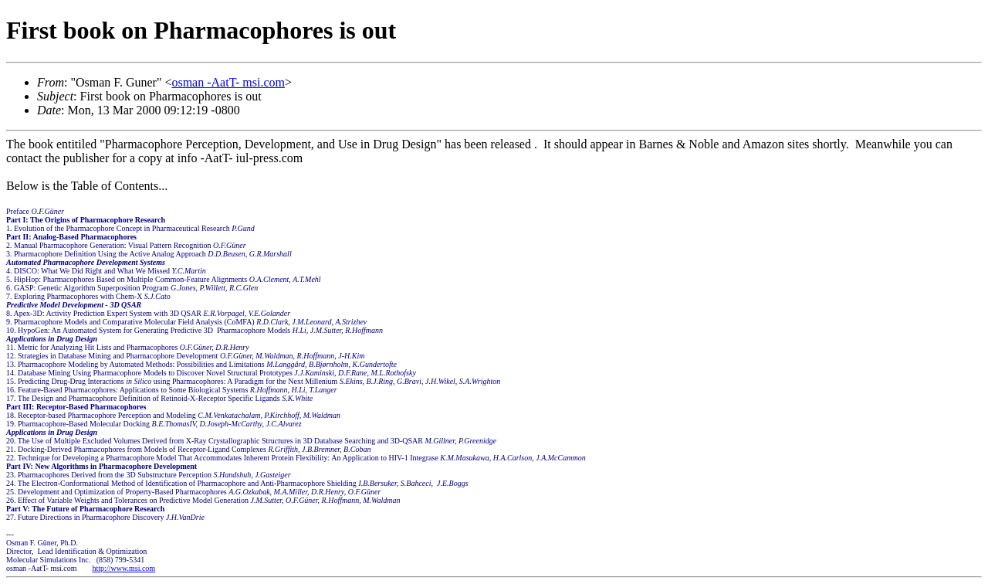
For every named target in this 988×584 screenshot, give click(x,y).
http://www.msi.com (124, 568)
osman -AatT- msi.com (228, 82)
